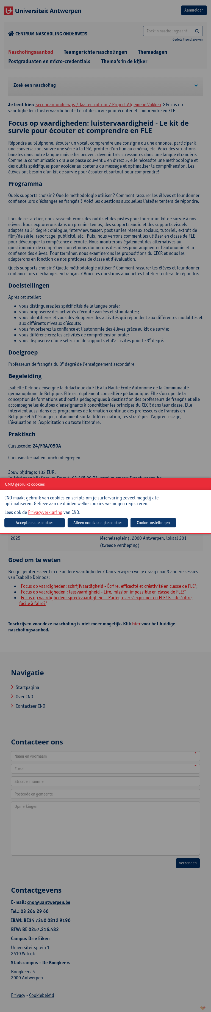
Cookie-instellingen (153, 522)
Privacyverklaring (45, 512)
